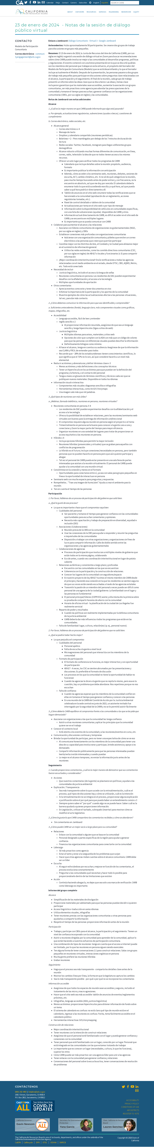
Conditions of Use (130, 1107)
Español (104, 2)
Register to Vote (131, 1114)
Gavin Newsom (25, 1124)
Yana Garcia (67, 1127)
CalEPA (18, 1142)
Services (102, 12)
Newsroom (126, 12)
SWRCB (63, 1142)
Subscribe (83, 2)
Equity (136, 12)
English (96, 2)
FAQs (58, 2)
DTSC (45, 1142)
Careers (73, 2)
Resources (91, 12)
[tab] (90, 3)
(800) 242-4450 (21, 1092)
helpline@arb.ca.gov (37, 1092)
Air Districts (133, 1110)
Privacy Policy (132, 1104)
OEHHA (53, 1142)
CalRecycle (28, 1142)
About (70, 12)
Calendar (50, 2)
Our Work (79, 12)
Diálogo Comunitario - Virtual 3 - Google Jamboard (92, 41)
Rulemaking (114, 12)
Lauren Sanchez (113, 1127)
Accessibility (132, 1100)
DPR (38, 1142)
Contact (65, 2)
